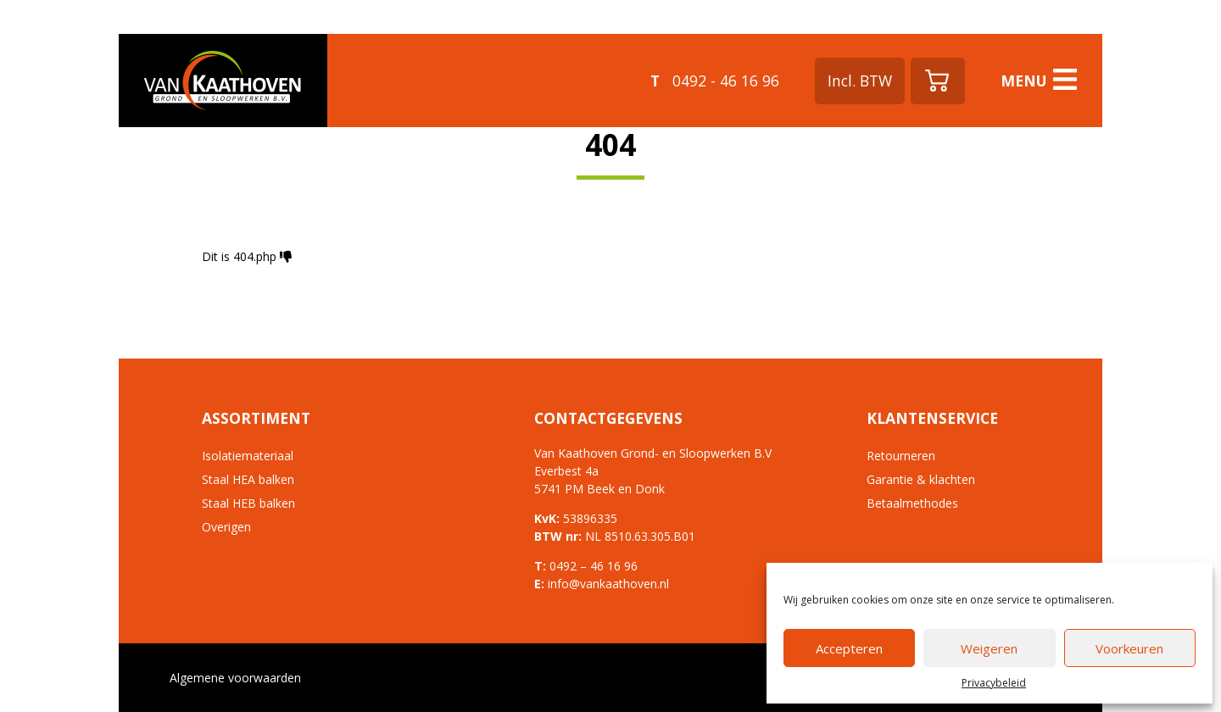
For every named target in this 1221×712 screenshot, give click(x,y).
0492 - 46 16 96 (714, 80)
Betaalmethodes (912, 503)
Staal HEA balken (248, 479)
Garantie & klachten (921, 479)
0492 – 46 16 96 (593, 566)
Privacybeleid (994, 683)
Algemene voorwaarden (235, 678)
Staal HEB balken (248, 503)
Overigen (226, 527)
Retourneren (901, 456)
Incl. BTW (860, 80)
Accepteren (849, 648)
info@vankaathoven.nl (608, 584)
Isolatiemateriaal (247, 456)
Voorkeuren (1129, 648)
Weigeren (989, 648)
